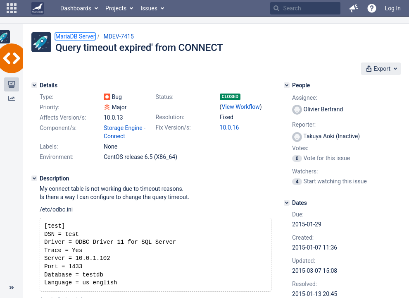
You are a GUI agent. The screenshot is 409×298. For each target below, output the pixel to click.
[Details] (34, 85)
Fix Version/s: (173, 127)
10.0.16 (229, 127)
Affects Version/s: (63, 117)
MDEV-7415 (118, 36)
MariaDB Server (75, 36)
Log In (393, 8)
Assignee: (304, 97)
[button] (11, 8)
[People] (287, 85)
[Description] (34, 178)
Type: (46, 97)
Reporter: (304, 124)
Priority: (49, 107)
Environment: (57, 157)
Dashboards (75, 8)
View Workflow (241, 106)
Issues (148, 8)
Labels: (49, 146)
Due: (298, 214)
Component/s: (58, 128)
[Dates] (287, 203)
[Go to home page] (37, 8)
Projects (115, 8)
